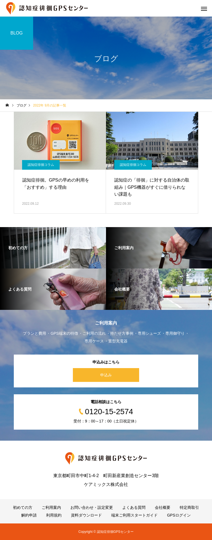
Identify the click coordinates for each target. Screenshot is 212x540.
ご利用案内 (51, 507)
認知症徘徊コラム (41, 165)
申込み (106, 375)
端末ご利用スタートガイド (134, 515)
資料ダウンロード (86, 515)
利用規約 (54, 515)
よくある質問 (133, 507)
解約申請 (29, 515)
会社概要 (162, 507)
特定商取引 (189, 507)
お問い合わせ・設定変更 (91, 507)
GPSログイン (179, 515)
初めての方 (22, 507)
